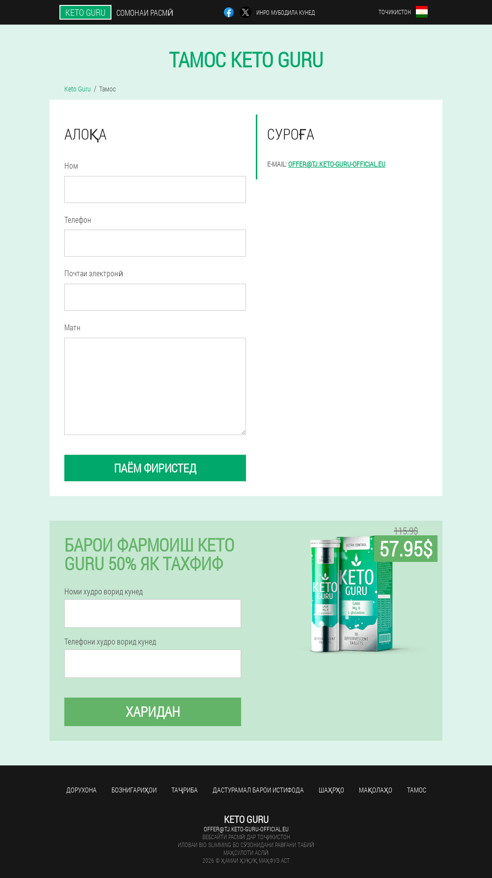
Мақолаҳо (375, 789)
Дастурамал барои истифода (258, 789)
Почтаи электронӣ (93, 273)
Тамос (416, 789)
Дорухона (81, 789)
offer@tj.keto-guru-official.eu (336, 164)
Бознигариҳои (134, 789)
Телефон (77, 219)
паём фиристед (155, 468)
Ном (71, 165)
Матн (72, 327)
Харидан (153, 711)
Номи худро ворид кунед (103, 591)
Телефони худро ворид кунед (110, 641)
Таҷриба (184, 789)
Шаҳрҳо (331, 789)
